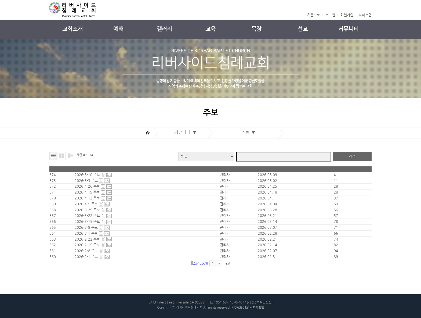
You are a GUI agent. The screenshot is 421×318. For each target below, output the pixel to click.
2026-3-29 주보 (88, 210)
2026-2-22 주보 (88, 239)
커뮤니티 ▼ (186, 132)
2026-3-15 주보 (88, 221)
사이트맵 (365, 15)
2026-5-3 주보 (87, 180)
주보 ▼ (249, 132)
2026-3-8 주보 (87, 227)
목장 (256, 29)
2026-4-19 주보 (88, 192)
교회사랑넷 (256, 307)
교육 (210, 29)
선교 (302, 29)
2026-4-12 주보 (88, 198)
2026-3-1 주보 (87, 233)
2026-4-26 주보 (88, 186)
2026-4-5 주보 (87, 204)
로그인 (330, 15)
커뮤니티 (348, 29)
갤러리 (164, 29)
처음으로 (313, 15)
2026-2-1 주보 (87, 257)
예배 (118, 29)
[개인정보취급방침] (260, 302)
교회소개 (72, 29)
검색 (352, 156)
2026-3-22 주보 (88, 215)
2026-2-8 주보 (87, 251)
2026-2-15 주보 (88, 245)
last (227, 263)
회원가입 (346, 15)
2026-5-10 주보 (88, 175)
